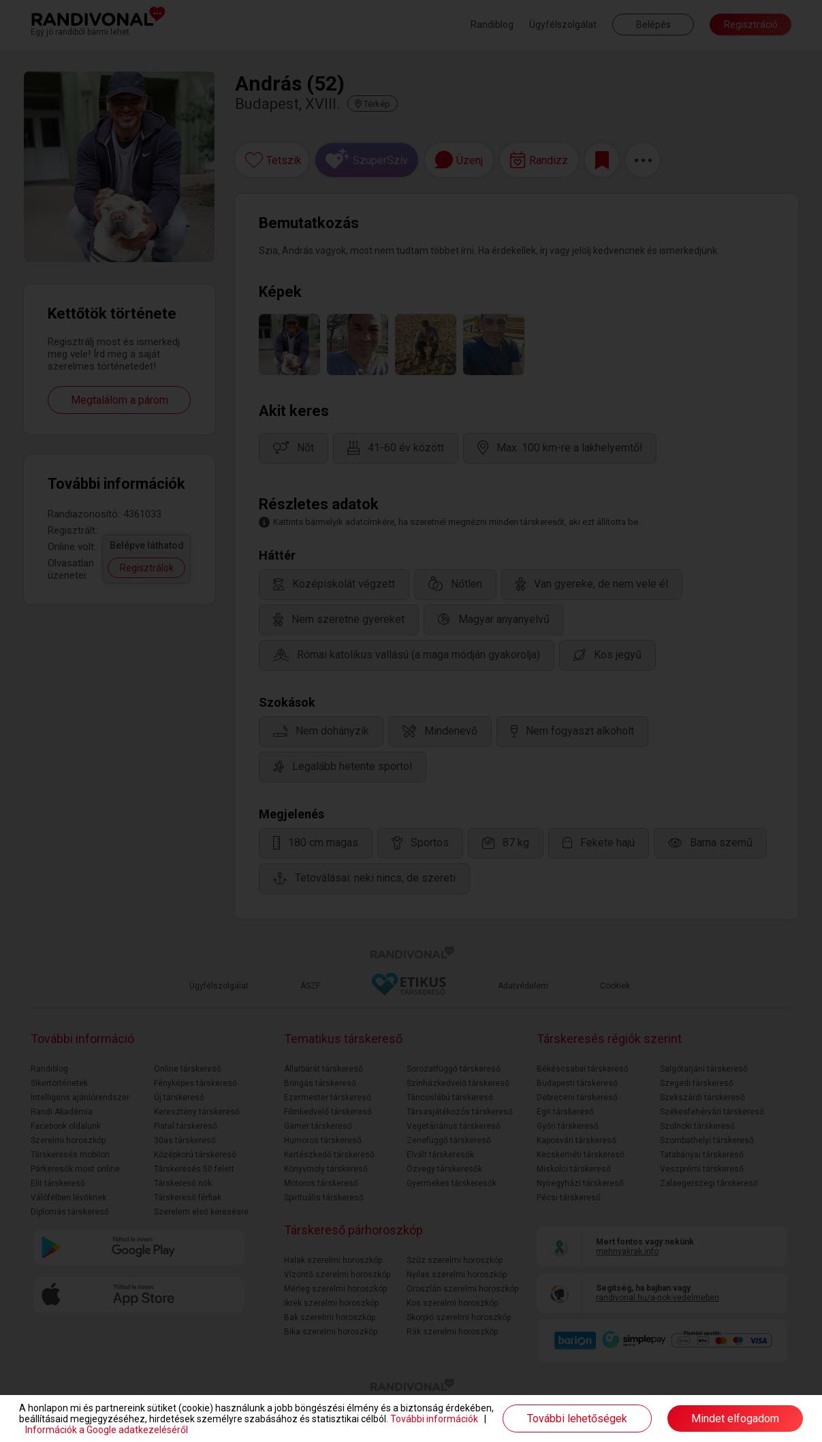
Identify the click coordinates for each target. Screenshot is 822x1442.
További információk (434, 1418)
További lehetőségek (577, 1418)
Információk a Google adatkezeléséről (106, 1429)
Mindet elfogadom (735, 1418)
